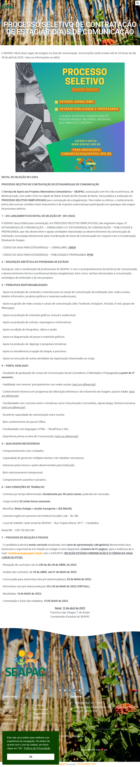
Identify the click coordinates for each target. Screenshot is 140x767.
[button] (137, 3)
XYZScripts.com (86, 764)
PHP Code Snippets (55, 764)
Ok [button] (30, 756)
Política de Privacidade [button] (37, 748)
